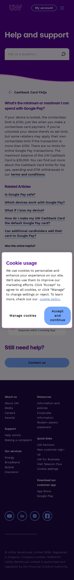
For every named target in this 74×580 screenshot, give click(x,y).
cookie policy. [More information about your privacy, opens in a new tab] (50, 299)
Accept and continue (57, 315)
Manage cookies (22, 315)
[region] (37, 290)
